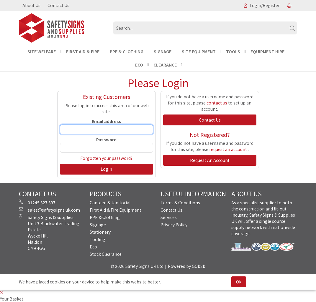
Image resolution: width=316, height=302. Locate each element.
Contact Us (58, 5)
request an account (228, 149)
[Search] (292, 28)
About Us (31, 5)
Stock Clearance (106, 254)
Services (169, 217)
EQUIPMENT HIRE (267, 51)
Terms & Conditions (180, 202)
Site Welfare (41, 51)
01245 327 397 (37, 202)
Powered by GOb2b (186, 266)
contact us (217, 103)
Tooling (97, 239)
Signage (98, 225)
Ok (238, 282)
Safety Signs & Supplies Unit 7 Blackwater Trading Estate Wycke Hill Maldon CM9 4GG (49, 232)
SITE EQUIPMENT (199, 51)
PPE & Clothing (105, 217)
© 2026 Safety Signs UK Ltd (137, 266)
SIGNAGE (162, 51)
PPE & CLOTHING (126, 51)
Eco (93, 247)
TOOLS (233, 51)
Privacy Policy (174, 225)
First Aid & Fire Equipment (115, 210)
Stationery (100, 232)
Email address (106, 121)
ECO (139, 65)
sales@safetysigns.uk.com (49, 210)
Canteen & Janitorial (110, 202)
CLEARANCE (165, 65)
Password (106, 139)
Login (106, 169)
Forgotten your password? (106, 158)
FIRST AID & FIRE (82, 51)
